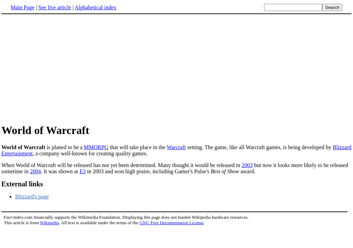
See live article (54, 7)
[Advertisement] (176, 68)
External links (22, 184)
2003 (247, 165)
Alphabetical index (95, 7)
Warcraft (176, 147)
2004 (35, 171)
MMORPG (96, 147)
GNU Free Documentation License (171, 222)
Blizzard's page (32, 196)
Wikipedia (49, 222)
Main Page (22, 7)
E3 (83, 171)
